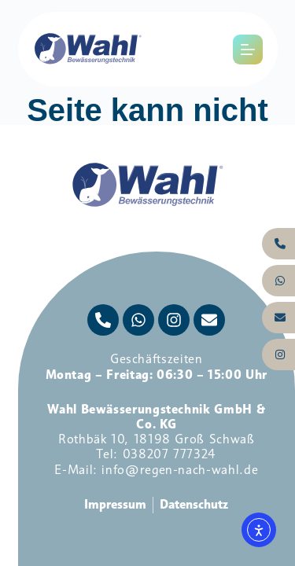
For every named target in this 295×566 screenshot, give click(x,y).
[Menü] (248, 49)
